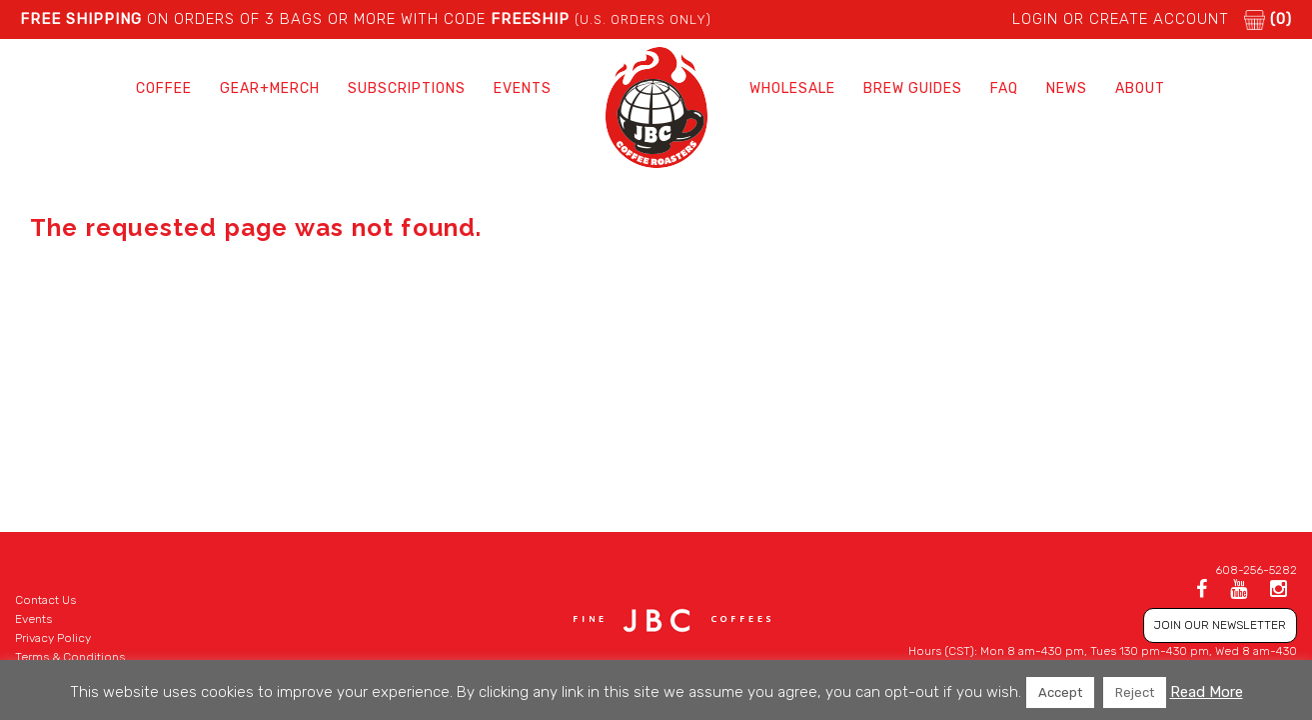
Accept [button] (1060, 692)
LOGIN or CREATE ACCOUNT (1120, 19)
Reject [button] (1134, 692)
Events (523, 88)
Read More (1206, 692)
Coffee (164, 88)
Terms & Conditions (70, 657)
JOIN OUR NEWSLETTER (1220, 625)
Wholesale (792, 88)
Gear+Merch (270, 88)
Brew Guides (912, 88)
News (1066, 88)
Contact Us (45, 600)
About (1140, 88)
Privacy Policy (53, 638)
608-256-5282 (1256, 570)
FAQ (1004, 88)
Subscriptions (407, 88)
